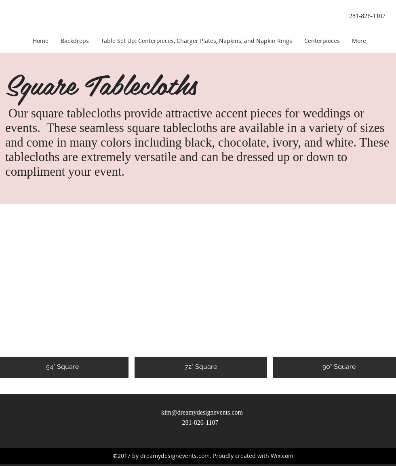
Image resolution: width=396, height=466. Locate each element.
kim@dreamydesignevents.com (202, 412)
